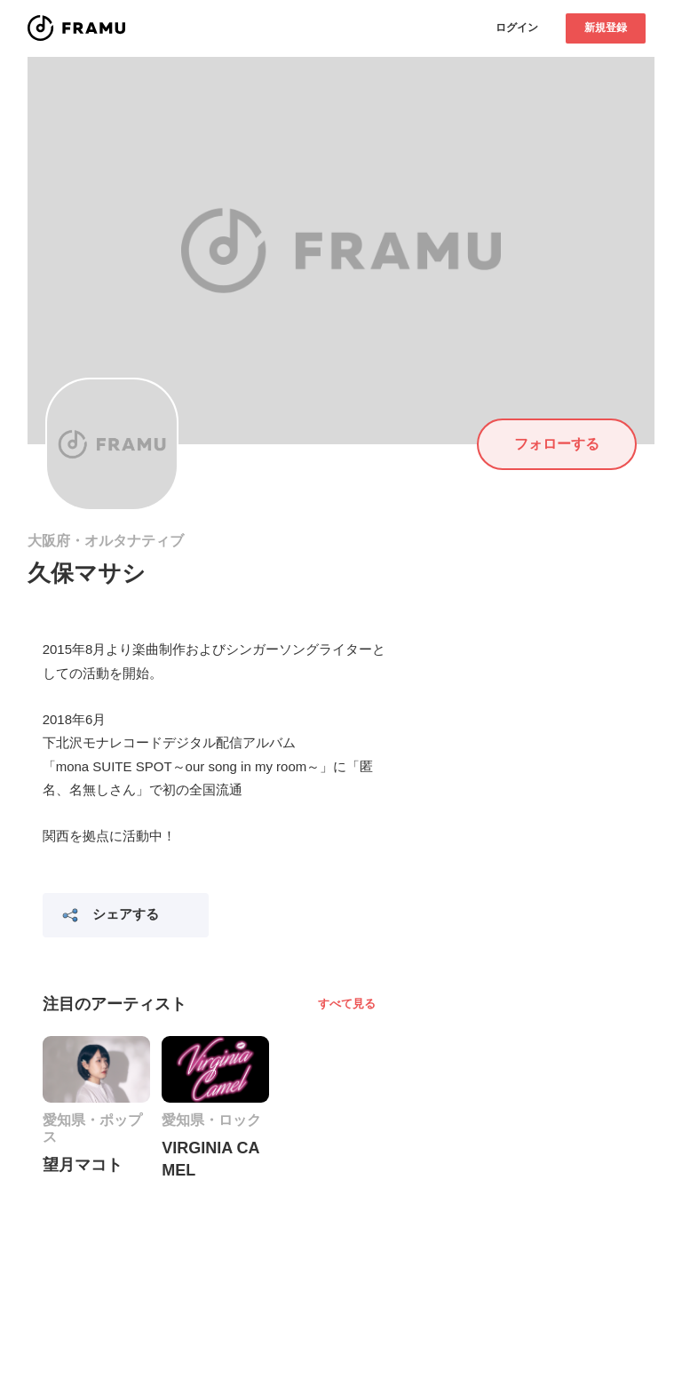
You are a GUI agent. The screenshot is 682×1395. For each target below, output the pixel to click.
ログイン (517, 27)
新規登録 (605, 27)
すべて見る (347, 1003)
